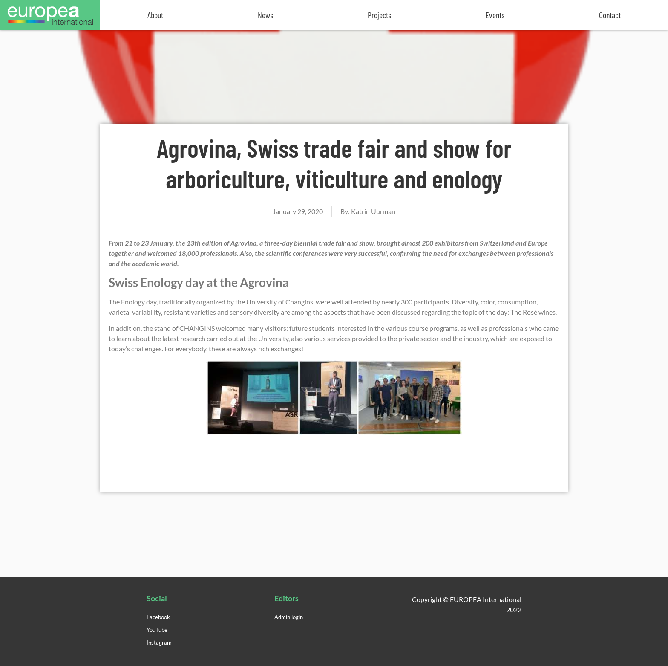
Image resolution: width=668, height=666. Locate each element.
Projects (379, 15)
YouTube (157, 629)
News (265, 15)
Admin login (288, 617)
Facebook (158, 617)
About (155, 15)
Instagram (159, 642)
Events (494, 15)
